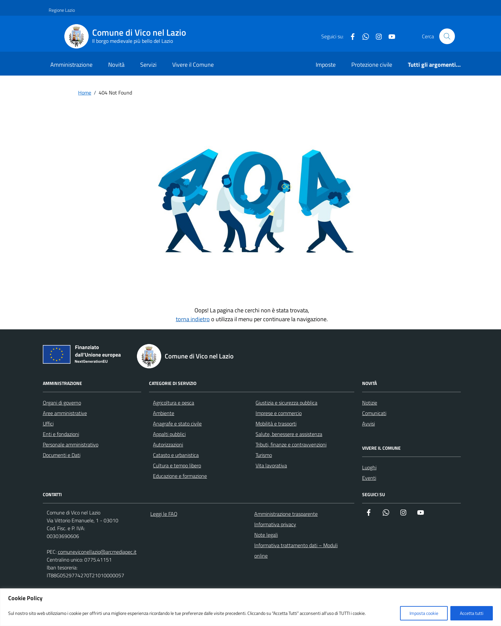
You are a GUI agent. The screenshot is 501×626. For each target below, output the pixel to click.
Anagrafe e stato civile (177, 423)
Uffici (48, 423)
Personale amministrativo (70, 444)
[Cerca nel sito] (447, 36)
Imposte (326, 64)
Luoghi (369, 467)
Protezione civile (371, 64)
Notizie (369, 403)
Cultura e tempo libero (177, 465)
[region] (250, 607)
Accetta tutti (471, 613)
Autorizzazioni (168, 444)
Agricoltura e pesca (173, 403)
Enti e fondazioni (61, 434)
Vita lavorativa (271, 465)
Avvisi (368, 423)
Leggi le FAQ (163, 514)
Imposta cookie (423, 613)
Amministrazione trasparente (286, 514)
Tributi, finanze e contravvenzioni (291, 444)
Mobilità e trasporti (276, 423)
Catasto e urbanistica (176, 455)
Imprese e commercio (279, 413)
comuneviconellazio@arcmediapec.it (97, 552)
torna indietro (193, 319)
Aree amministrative (65, 413)
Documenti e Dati (61, 455)
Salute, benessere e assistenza (289, 434)
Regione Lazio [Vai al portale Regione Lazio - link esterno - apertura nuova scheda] (62, 10)
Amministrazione (71, 64)
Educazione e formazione (180, 476)
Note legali (266, 535)
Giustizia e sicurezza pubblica (286, 403)
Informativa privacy (275, 524)
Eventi (369, 478)
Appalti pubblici (169, 434)
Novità (116, 64)
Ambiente (163, 413)
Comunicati (374, 413)
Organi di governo (62, 403)
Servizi (148, 64)
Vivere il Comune (193, 64)
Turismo (264, 455)
